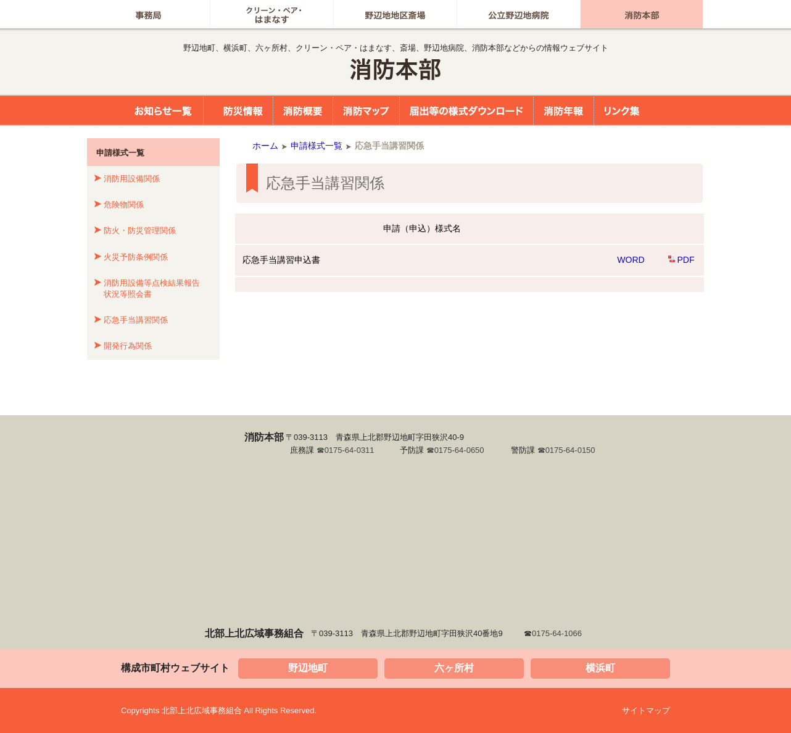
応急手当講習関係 (136, 320)
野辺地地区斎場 (395, 14)
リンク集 (622, 111)
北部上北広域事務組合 (395, 70)
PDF (686, 260)
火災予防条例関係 (136, 257)
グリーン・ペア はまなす (271, 14)
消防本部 (642, 14)
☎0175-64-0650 (455, 450)
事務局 (148, 14)
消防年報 (564, 111)
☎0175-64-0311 (346, 450)
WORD (630, 260)
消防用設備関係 (132, 178)
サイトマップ (646, 710)
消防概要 (303, 111)
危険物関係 (124, 204)
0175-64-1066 (557, 633)
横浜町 (600, 668)
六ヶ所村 (454, 668)
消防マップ (366, 111)
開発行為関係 (128, 345)
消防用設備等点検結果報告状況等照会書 (152, 288)
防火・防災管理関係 (140, 230)
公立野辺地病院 (518, 14)
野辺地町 (308, 668)
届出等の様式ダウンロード (466, 111)
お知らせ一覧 (157, 111)
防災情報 (238, 111)
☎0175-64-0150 (566, 450)
